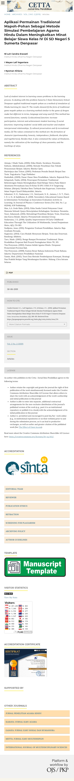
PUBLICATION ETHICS (16, 506)
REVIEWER (11, 497)
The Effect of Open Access (30, 427)
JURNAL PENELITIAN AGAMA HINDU (24, 713)
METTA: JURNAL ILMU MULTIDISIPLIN (25, 739)
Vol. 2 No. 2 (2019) (32, 14)
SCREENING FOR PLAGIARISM (20, 523)
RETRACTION (12, 514)
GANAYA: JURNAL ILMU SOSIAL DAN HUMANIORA (30, 730)
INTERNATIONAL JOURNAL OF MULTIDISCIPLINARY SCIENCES (36, 747)
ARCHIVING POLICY (15, 531)
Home (7, 14)
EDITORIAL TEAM (14, 489)
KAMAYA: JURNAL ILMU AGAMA (21, 722)
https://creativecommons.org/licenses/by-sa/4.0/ (31, 436)
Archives (17, 14)
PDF (10, 273)
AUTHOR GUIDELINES (16, 539)
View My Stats (10, 597)
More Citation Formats (19, 324)
